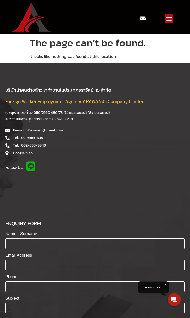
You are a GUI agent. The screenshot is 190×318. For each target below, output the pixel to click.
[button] (169, 18)
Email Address (18, 255)
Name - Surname (21, 233)
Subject (12, 298)
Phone (11, 276)
